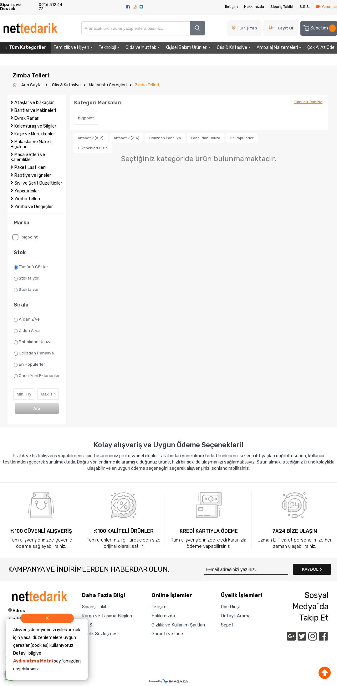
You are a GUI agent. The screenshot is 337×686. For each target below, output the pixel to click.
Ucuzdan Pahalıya (34, 353)
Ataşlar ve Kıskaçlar (34, 102)
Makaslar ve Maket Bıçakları (31, 144)
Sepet (227, 625)
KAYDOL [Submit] (312, 569)
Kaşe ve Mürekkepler (34, 134)
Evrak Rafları (26, 118)
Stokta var (26, 289)
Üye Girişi (230, 607)
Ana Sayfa (32, 84)
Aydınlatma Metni (33, 661)
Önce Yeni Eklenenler (37, 375)
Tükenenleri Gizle (93, 148)
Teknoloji (109, 47)
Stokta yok (26, 278)
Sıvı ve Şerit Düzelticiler (38, 183)
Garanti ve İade (167, 633)
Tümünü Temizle (308, 102)
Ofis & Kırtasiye (234, 47)
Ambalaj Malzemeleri (279, 47)
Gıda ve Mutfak (143, 47)
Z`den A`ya (27, 330)
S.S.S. (304, 6)
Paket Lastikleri (30, 167)
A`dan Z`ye (27, 319)
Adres (16, 611)
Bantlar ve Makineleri (35, 110)
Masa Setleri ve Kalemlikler (28, 157)
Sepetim (319, 28)
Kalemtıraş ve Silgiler (35, 126)
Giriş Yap (248, 28)
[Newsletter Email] (246, 569)
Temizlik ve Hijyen (74, 47)
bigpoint (25, 237)
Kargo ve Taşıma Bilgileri (107, 616)
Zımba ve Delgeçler (33, 206)
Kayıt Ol (285, 28)
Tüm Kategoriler (25, 47)
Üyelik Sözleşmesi (100, 633)
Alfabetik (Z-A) (126, 138)
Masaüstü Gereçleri (108, 84)
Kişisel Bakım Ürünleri (189, 47)
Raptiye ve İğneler (32, 175)
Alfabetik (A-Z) (91, 138)
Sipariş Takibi (281, 6)
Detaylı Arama (236, 616)
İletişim (231, 6)
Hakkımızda (254, 6)
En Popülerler (29, 364)
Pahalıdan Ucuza (33, 341)
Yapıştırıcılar (26, 191)
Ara (36, 408)
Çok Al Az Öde (320, 47)
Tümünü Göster (31, 267)
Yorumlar (326, 6)
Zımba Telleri (147, 84)
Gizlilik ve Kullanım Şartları (178, 625)
